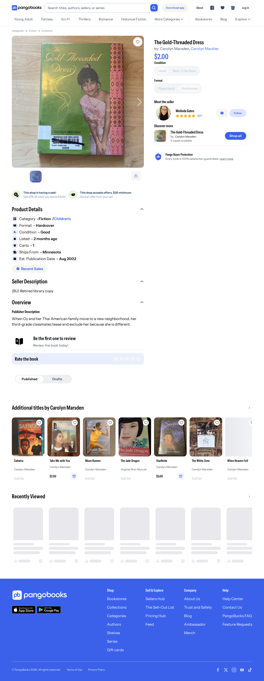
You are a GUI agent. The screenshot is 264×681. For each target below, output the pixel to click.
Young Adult (23, 19)
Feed (150, 624)
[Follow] (237, 113)
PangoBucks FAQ (237, 616)
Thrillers (84, 19)
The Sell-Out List (160, 607)
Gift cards (115, 650)
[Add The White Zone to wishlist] (217, 423)
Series (112, 641)
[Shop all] (235, 136)
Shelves (113, 633)
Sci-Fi (65, 19)
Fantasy (47, 19)
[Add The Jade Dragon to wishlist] (146, 423)
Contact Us (232, 607)
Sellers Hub (155, 599)
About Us (192, 599)
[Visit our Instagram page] (234, 670)
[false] (222, 113)
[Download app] (175, 8)
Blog (223, 19)
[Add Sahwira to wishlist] (39, 423)
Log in (245, 8)
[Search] (154, 7)
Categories (18, 30)
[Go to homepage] (26, 8)
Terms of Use (74, 669)
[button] (78, 210)
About (199, 8)
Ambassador (195, 624)
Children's (47, 30)
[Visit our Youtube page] (242, 670)
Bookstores (203, 19)
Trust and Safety (198, 607)
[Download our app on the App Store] (24, 610)
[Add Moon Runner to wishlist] (110, 423)
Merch (189, 633)
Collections (116, 607)
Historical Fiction (133, 19)
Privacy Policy (96, 669)
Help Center (233, 599)
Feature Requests (237, 624)
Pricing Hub (156, 616)
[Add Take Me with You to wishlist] (75, 423)
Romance (106, 19)
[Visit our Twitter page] (226, 670)
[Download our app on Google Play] (49, 609)
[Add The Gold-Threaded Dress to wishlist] (137, 41)
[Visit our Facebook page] (218, 670)
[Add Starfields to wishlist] (181, 423)
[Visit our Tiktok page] (250, 670)
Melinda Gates (185, 111)
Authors (114, 624)
